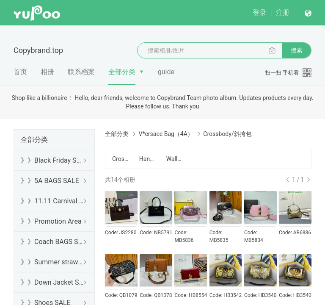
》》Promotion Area (51, 221)
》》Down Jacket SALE (52, 282)
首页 (20, 72)
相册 (47, 72)
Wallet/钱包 (174, 158)
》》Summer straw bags (52, 262)
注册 (282, 12)
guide (166, 72)
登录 (259, 12)
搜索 (297, 50)
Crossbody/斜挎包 (120, 158)
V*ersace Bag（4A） (165, 133)
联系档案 (81, 72)
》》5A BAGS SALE (50, 181)
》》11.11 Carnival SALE (52, 201)
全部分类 (121, 72)
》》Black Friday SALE (52, 160)
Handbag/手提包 (147, 158)
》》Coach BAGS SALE (52, 242)
